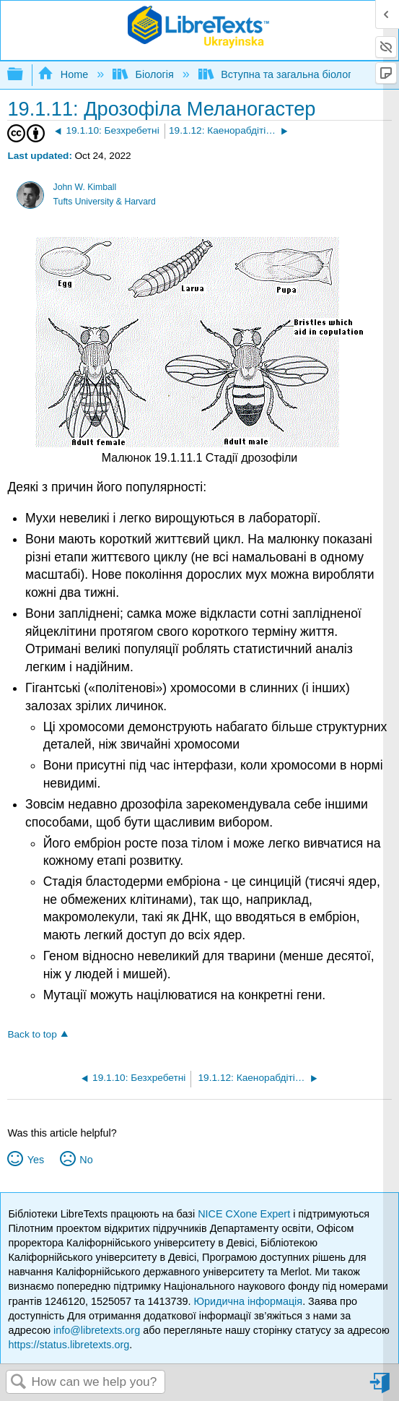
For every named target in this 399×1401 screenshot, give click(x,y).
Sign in (381, 1388)
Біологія (145, 74)
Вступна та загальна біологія (280, 74)
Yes (35, 1159)
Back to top (31, 1034)
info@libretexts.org (96, 1330)
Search (19, 1382)
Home (64, 74)
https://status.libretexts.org (68, 1344)
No (85, 1159)
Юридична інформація (248, 1301)
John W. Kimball (85, 187)
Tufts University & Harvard (104, 202)
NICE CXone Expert (245, 1214)
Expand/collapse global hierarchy (24, 75)
